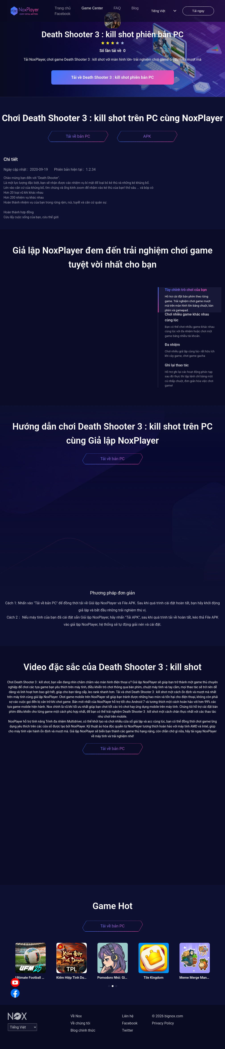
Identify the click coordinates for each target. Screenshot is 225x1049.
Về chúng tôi (80, 1023)
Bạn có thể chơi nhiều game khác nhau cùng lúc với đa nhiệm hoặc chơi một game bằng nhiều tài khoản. (189, 331)
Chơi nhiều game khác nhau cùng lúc (187, 317)
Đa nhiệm (172, 345)
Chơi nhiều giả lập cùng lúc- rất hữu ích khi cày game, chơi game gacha (190, 353)
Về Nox (76, 1016)
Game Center (92, 8)
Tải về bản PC (78, 136)
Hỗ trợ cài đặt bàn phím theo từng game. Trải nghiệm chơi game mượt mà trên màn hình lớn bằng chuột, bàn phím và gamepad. (189, 303)
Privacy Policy (163, 1023)
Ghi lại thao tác (177, 365)
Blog (134, 8)
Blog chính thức (82, 1030)
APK (147, 136)
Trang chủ (63, 8)
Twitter (127, 1030)
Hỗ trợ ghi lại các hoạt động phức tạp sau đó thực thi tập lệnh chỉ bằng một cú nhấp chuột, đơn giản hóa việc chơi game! (189, 378)
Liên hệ (127, 1016)
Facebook (62, 14)
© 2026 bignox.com (167, 1016)
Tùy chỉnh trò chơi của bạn (186, 290)
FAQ (117, 8)
